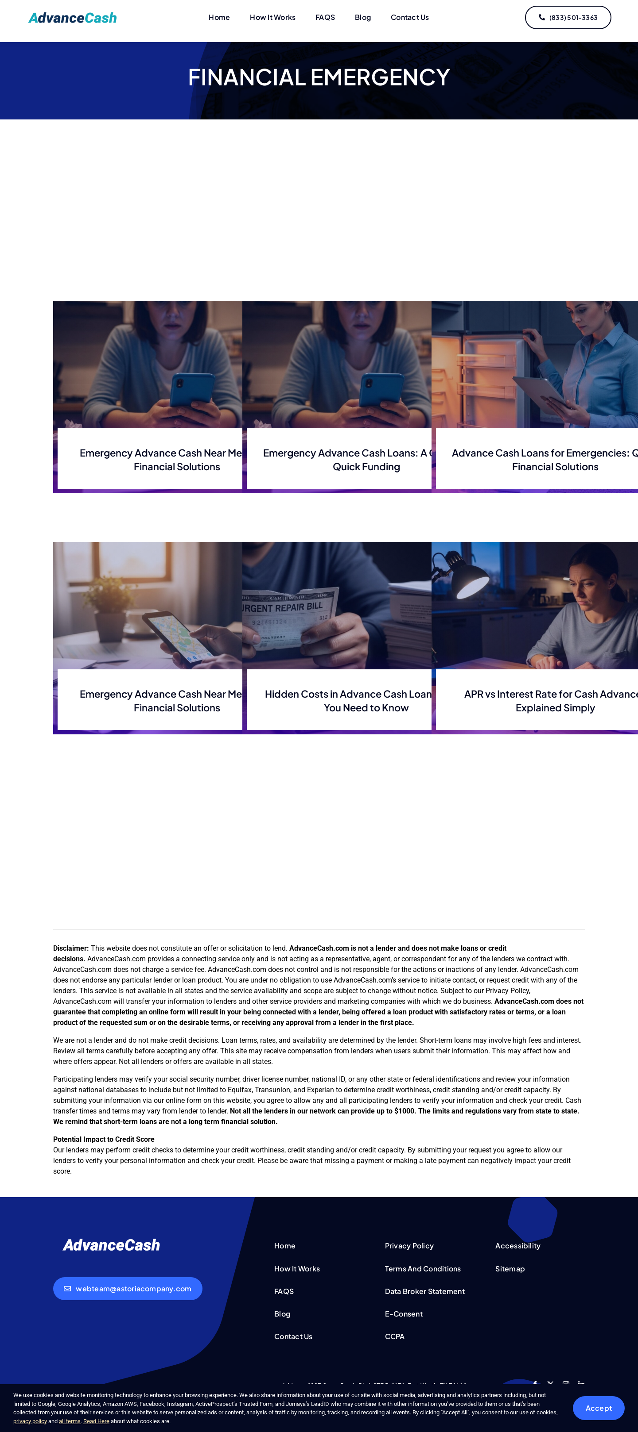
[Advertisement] (319, 221)
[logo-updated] (74, 15)
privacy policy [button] (30, 1421)
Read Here (96, 1421)
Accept (599, 1408)
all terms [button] (70, 1421)
